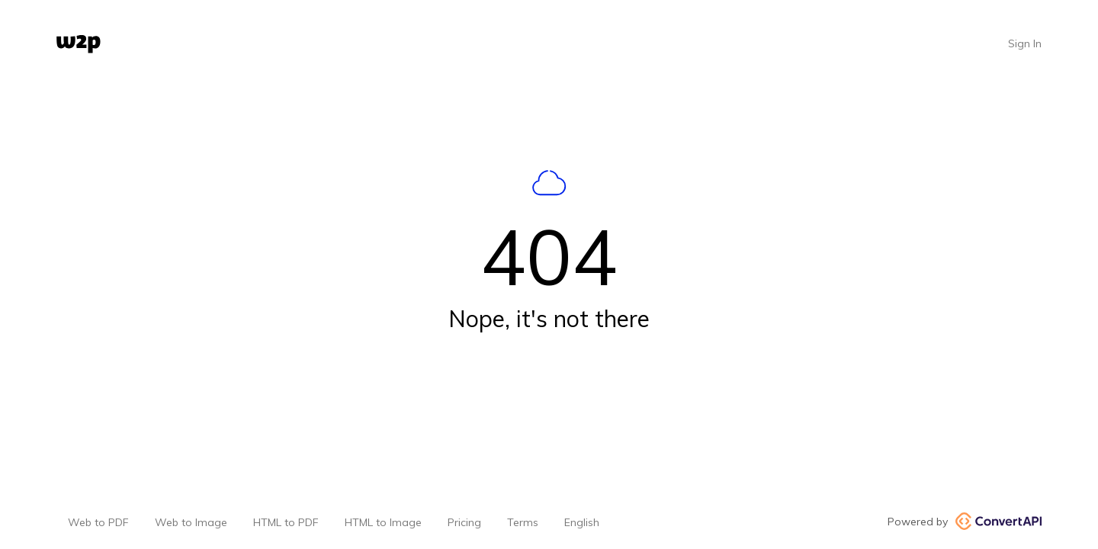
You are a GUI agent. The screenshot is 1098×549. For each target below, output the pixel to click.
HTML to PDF (286, 522)
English (581, 522)
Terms (522, 522)
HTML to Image (383, 522)
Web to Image (191, 522)
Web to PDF (98, 522)
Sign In (1025, 43)
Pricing (464, 522)
